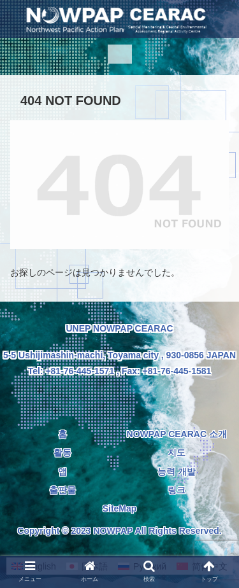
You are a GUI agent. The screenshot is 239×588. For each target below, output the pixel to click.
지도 (176, 452)
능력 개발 (176, 471)
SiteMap (120, 508)
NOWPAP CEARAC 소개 (177, 434)
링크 (176, 490)
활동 (62, 452)
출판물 (62, 490)
